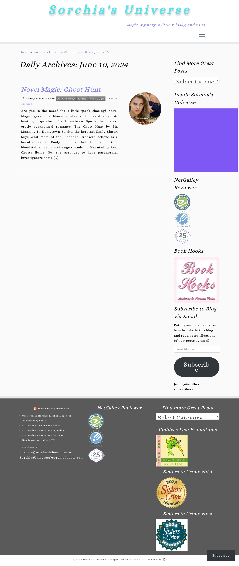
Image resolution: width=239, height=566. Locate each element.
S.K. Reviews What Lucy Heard (41, 425)
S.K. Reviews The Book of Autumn (43, 435)
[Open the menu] (202, 36)
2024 (87, 52)
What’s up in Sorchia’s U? (53, 408)
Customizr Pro (136, 559)
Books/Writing (65, 98)
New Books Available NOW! (38, 440)
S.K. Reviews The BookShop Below (43, 430)
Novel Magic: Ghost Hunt (61, 89)
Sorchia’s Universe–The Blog (56, 52)
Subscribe (197, 367)
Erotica (82, 98)
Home (24, 52)
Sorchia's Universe (119, 10)
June (98, 52)
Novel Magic (97, 98)
